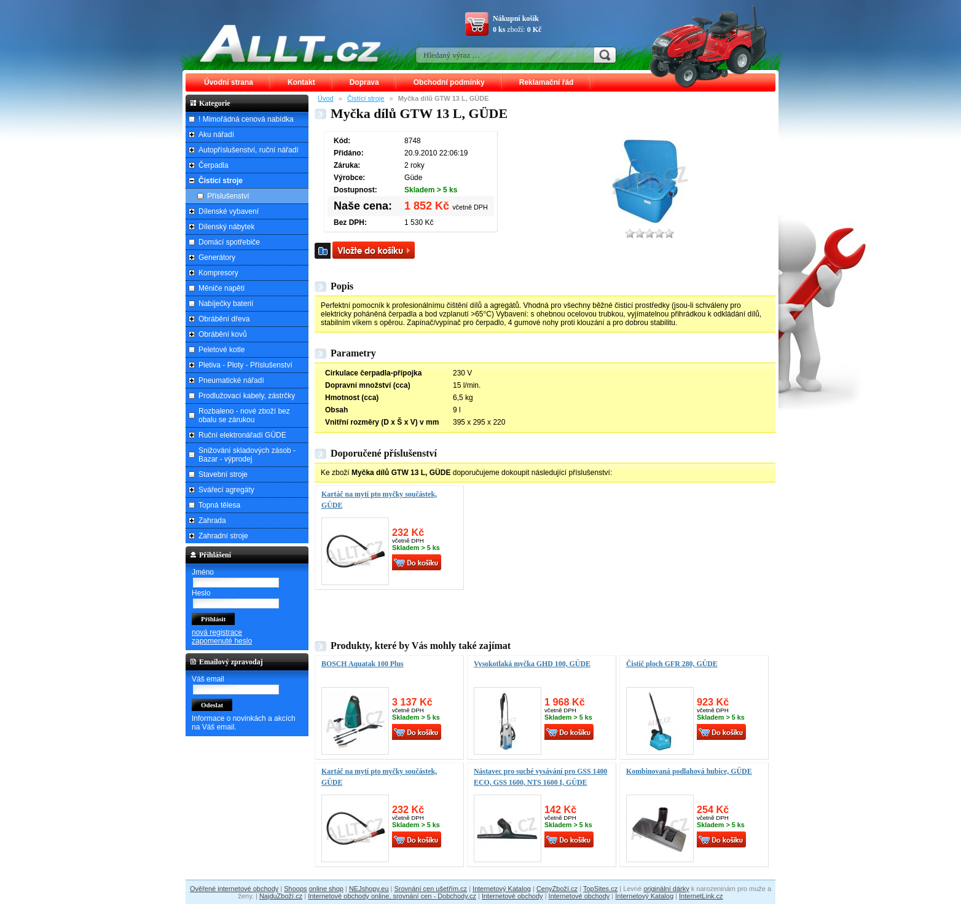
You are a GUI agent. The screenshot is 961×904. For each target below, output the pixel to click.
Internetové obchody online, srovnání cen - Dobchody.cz (392, 896)
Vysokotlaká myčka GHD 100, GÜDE (532, 663)
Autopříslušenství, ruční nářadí (248, 150)
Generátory (216, 257)
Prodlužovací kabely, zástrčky (246, 395)
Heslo (201, 593)
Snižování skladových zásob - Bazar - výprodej (247, 454)
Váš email (208, 679)
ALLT (290, 43)
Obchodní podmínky (449, 82)
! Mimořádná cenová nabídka (246, 119)
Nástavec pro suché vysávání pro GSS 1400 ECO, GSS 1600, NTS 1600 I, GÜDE (540, 777)
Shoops (295, 888)
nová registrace (217, 632)
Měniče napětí (221, 288)
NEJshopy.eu (369, 888)
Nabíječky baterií (225, 303)
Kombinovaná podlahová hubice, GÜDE (689, 771)
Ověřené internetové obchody (234, 888)
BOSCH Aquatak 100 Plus (362, 663)
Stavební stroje (223, 474)
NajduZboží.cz (280, 896)
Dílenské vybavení (228, 211)
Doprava (364, 82)
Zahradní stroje (223, 536)
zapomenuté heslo (222, 641)
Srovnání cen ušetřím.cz (431, 888)
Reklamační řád (546, 82)
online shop (326, 888)
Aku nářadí (216, 134)
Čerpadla (213, 165)
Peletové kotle (221, 349)
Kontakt (301, 82)
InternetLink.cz (701, 896)
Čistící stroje (366, 98)
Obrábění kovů (222, 334)
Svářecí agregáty (226, 489)
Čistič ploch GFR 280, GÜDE (672, 663)
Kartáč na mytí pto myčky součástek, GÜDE (379, 499)
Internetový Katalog (502, 888)
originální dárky (666, 888)
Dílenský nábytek (226, 226)
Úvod (326, 98)
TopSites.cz (600, 888)
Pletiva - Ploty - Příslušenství (245, 365)
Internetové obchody (512, 896)
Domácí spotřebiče (229, 242)
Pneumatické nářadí (231, 380)
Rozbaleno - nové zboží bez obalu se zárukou (244, 415)
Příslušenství (228, 196)
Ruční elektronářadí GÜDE (242, 435)
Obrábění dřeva (223, 319)
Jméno (203, 572)
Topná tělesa (219, 505)
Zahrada (212, 520)
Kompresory (218, 273)
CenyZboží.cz (557, 888)
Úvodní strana (228, 82)
